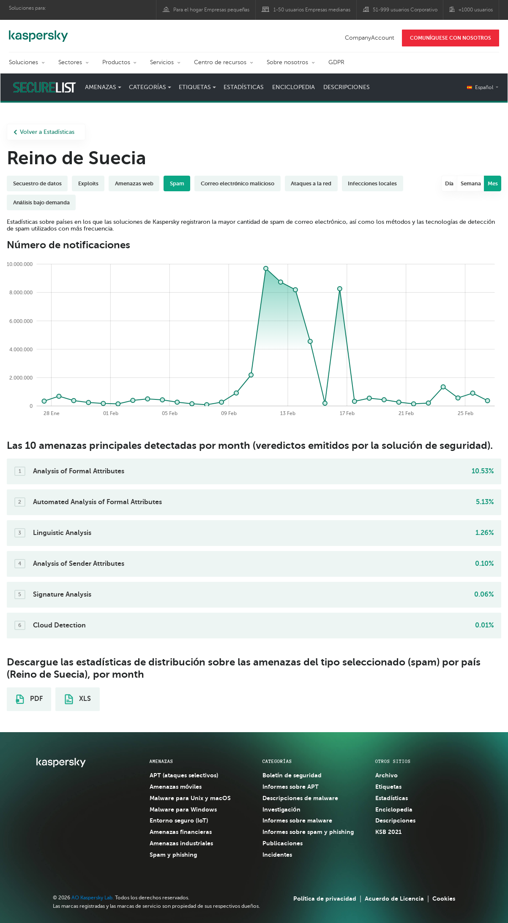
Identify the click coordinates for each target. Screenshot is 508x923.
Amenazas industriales (181, 843)
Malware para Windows (183, 809)
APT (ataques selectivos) (184, 775)
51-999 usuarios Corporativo (405, 10)
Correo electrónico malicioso (238, 183)
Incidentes (277, 854)
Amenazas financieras (181, 831)
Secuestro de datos (37, 183)
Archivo (386, 775)
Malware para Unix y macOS (190, 798)
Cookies (443, 898)
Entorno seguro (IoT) (179, 820)
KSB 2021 (388, 831)
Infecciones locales (372, 183)
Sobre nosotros (287, 62)
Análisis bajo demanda (41, 202)
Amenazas (100, 87)
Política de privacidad (324, 898)
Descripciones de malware (300, 798)
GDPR (336, 62)
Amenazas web (134, 183)
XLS (78, 699)
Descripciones (346, 87)
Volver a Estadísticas (44, 132)
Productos (116, 62)
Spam (177, 183)
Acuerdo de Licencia (394, 898)
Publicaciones (282, 843)
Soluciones (23, 62)
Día (449, 183)
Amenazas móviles (176, 786)
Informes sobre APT (290, 786)
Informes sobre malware (297, 820)
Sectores (70, 62)
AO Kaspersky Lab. (92, 898)
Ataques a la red (311, 183)
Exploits (88, 183)
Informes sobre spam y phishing (308, 831)
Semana (471, 183)
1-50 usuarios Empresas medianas (311, 10)
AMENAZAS (161, 761)
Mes (493, 183)
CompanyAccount (369, 38)
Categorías (147, 87)
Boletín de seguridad (292, 775)
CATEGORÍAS (277, 761)
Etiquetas (195, 87)
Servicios (162, 62)
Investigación (281, 809)
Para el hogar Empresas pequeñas (211, 10)
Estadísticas (244, 87)
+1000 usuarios (476, 10)
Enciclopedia (293, 87)
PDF (29, 699)
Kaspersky (38, 31)
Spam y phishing (173, 854)
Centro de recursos (220, 62)
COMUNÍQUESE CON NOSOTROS (450, 38)
